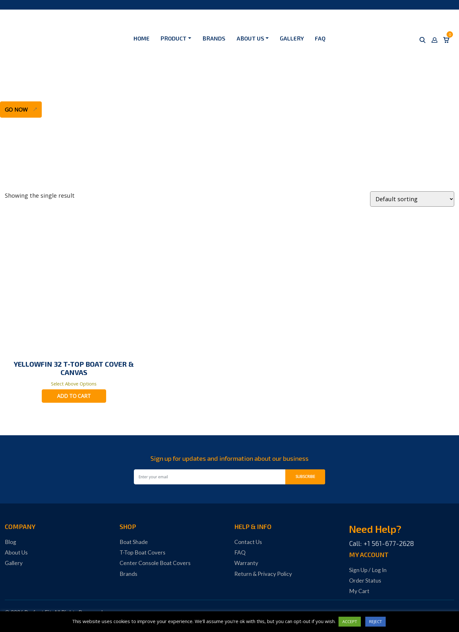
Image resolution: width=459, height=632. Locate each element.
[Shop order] (412, 199)
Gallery (292, 38)
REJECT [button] (375, 621)
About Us (250, 38)
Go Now (17, 109)
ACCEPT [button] (349, 621)
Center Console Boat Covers (155, 563)
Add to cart (74, 396)
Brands (213, 38)
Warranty (246, 563)
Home (141, 38)
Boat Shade (134, 542)
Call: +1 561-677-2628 (381, 544)
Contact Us (248, 542)
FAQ (320, 38)
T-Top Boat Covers (142, 552)
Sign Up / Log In (368, 570)
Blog (10, 542)
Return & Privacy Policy (263, 573)
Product (173, 38)
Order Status (365, 580)
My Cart (359, 591)
